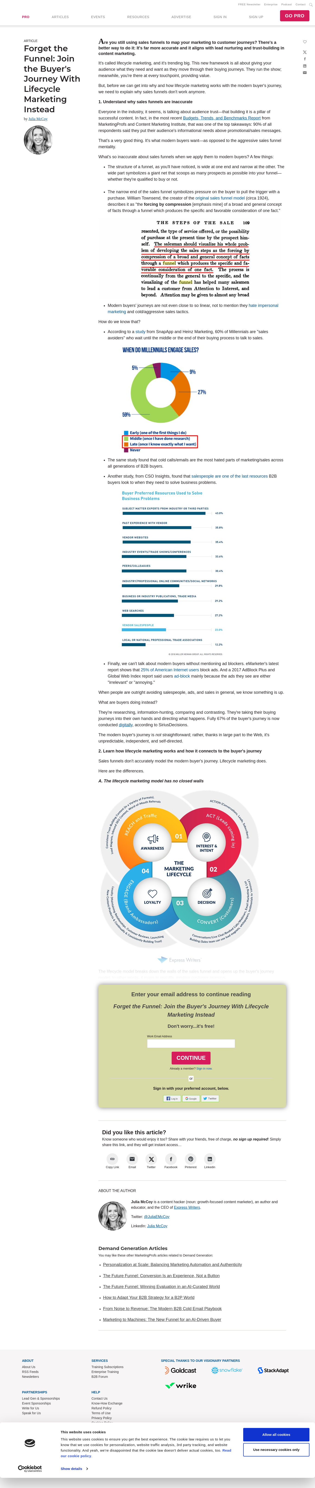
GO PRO (294, 16)
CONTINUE (190, 1059)
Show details (71, 1479)
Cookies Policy (102, 1424)
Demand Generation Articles (132, 1249)
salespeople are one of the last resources (230, 477)
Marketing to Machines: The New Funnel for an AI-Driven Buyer (162, 1320)
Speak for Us (31, 1414)
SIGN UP (256, 17)
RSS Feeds (30, 1373)
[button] (172, 1099)
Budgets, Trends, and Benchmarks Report (222, 119)
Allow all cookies (276, 1445)
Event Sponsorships (36, 1404)
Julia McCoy (37, 120)
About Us (28, 1368)
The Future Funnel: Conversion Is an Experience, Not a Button (161, 1276)
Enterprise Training (105, 1373)
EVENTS (98, 17)
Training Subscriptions (107, 1368)
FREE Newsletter (249, 4)
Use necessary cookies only (276, 1460)
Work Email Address (159, 1037)
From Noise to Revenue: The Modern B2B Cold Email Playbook (162, 1309)
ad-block (182, 677)
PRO (25, 17)
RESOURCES (138, 17)
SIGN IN (220, 17)
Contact (301, 4)
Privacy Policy (101, 1419)
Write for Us (30, 1409)
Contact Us (99, 1399)
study (140, 332)
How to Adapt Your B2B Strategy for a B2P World (149, 1298)
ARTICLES (60, 17)
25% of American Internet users (170, 670)
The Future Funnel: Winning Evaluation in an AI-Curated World (161, 1287)
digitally (125, 725)
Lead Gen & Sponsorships (41, 1399)
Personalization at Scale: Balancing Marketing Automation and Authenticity (172, 1265)
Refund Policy (101, 1409)
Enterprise (271, 4)
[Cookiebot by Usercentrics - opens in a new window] (30, 1478)
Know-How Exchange (107, 1404)
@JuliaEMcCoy (157, 1218)
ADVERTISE (181, 17)
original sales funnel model (220, 199)
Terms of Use (100, 1414)
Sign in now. (204, 1069)
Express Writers (187, 1208)
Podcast (286, 4)
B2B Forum (99, 1377)
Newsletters (30, 1377)
